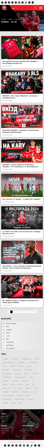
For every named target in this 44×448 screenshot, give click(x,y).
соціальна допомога (20, 377)
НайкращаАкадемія (19, 399)
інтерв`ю (31, 377)
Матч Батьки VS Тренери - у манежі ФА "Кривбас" (21, 199)
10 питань (20, 366)
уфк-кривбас (5, 392)
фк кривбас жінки (6, 377)
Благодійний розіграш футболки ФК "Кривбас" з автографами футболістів (20, 62)
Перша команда (4, 416)
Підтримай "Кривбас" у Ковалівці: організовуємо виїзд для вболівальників (20, 131)
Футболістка (15, 392)
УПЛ (33, 384)
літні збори (35, 373)
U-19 (33, 381)
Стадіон (24, 421)
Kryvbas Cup (5, 381)
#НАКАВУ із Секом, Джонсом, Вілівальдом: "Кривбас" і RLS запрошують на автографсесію (20, 166)
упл (15, 388)
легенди (4, 366)
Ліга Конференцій (6, 399)
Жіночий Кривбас (5, 418)
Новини (10, 19)
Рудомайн (12, 366)
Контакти (25, 432)
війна (27, 384)
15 (30, 312)
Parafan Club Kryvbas (7, 395)
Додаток (25, 435)
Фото (24, 428)
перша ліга (18, 373)
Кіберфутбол (25, 381)
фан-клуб (26, 373)
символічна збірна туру (8, 362)
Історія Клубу (26, 416)
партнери (29, 366)
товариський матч (26, 359)
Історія (36, 388)
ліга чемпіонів (28, 370)
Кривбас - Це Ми (19, 19)
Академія (4, 384)
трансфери (5, 403)
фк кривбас (5, 359)
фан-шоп (20, 384)
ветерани (13, 403)
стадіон (12, 384)
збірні (20, 388)
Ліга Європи (19, 395)
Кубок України (15, 381)
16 (32, 312)
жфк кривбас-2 (6, 370)
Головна (3, 19)
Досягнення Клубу (27, 418)
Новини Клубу (4, 421)
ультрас (28, 395)
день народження (6, 373)
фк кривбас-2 (21, 362)
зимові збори (15, 359)
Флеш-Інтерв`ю (17, 370)
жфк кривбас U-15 (26, 392)
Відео (24, 430)
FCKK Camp (30, 399)
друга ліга (37, 359)
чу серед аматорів (32, 362)
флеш (20, 403)
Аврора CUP (28, 388)
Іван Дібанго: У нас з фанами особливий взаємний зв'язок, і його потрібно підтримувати (21, 267)
